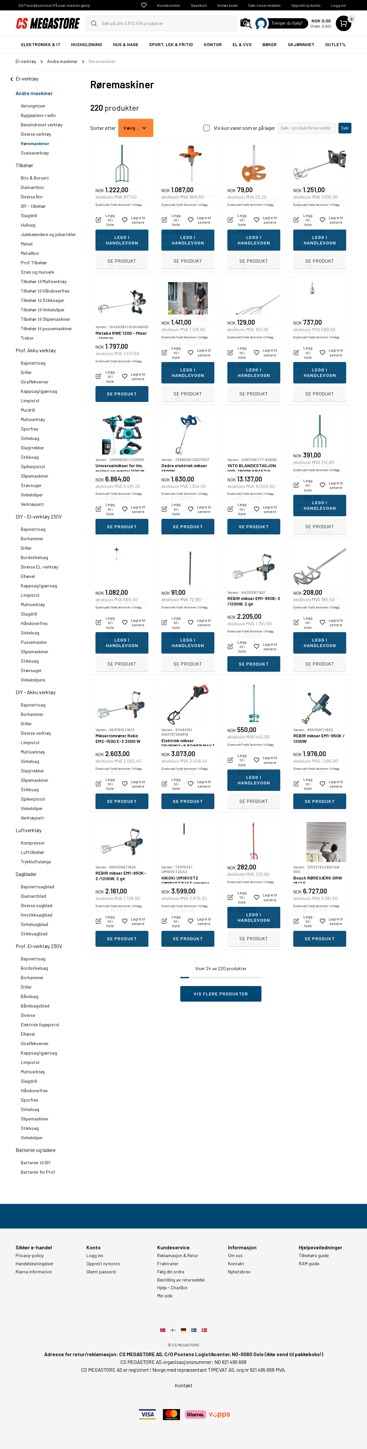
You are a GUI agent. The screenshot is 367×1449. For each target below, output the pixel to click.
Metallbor (30, 253)
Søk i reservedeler (264, 5)
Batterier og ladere (36, 1150)
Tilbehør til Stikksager (42, 300)
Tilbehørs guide (314, 1255)
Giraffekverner (35, 381)
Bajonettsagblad (37, 886)
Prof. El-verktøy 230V (39, 946)
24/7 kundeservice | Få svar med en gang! (54, 5)
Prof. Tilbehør (34, 262)
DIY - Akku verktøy (36, 692)
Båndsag (29, 996)
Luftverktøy (29, 830)
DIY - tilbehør (33, 206)
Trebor (27, 338)
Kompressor (33, 842)
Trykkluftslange (36, 861)
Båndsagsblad (35, 1005)
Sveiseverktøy (35, 153)
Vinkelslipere (33, 679)
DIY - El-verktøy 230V (39, 516)
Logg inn (338, 5)
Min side (164, 1295)
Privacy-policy (30, 1255)
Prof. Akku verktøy (36, 350)
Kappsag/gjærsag (39, 391)
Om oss (235, 1255)
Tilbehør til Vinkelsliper (43, 309)
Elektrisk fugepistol (40, 1024)
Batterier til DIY (35, 1162)
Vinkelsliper (32, 494)
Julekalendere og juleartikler (48, 234)
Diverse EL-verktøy (39, 566)
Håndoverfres (34, 623)
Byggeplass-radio (38, 115)
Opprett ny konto (306, 5)
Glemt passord (101, 1271)
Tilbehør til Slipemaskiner (45, 319)
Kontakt (236, 1263)
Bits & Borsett (35, 178)
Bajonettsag (33, 363)
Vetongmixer (33, 105)
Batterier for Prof (38, 1172)
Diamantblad (33, 896)
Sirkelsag (30, 438)
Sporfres (29, 428)
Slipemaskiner (34, 476)
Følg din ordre (170, 1271)
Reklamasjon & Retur (177, 1255)
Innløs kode (227, 5)
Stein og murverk (37, 272)
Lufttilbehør (32, 852)
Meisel (26, 243)
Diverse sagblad (36, 905)
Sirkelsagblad (34, 924)
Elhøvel (28, 576)
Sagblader (26, 874)
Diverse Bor (32, 196)
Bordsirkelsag (34, 557)
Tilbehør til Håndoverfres (45, 291)
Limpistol (30, 400)
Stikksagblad (34, 933)
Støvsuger (31, 485)
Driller (26, 372)
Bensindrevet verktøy (41, 124)
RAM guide (309, 1263)
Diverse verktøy (36, 134)
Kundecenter (169, 5)
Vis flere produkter (221, 993)
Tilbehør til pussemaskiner (46, 328)
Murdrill (28, 410)
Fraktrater (167, 1263)
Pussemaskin (34, 642)
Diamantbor (32, 187)
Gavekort (199, 5)
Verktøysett (32, 504)
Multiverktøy (33, 419)
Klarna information (34, 1271)
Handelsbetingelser (35, 1263)
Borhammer (32, 538)
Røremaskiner (35, 143)
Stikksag (30, 457)
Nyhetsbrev (239, 1271)
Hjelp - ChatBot (172, 1287)
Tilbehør (24, 165)
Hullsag (28, 225)
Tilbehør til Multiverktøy (44, 281)
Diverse (28, 1015)
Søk (345, 128)
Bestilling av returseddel (181, 1279)
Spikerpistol (33, 466)
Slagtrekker (32, 447)
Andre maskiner (34, 93)
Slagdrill (29, 215)
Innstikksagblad (36, 915)
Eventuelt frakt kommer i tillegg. (119, 247)
